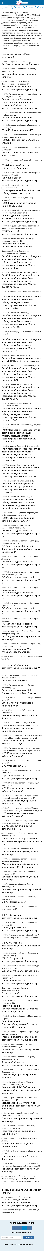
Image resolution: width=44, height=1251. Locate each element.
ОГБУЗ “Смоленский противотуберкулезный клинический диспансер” (20, 946)
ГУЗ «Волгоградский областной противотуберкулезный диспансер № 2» (20, 611)
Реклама (5, 1245)
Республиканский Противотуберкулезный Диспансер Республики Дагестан (19, 1009)
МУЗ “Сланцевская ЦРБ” (14, 766)
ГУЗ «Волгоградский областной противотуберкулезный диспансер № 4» (20, 580)
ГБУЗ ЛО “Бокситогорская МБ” (17, 130)
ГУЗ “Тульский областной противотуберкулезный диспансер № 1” (20, 668)
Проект (7, 7)
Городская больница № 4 (14, 680)
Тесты (31, 7)
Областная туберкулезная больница (20, 971)
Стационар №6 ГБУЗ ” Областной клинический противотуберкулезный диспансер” (20, 1106)
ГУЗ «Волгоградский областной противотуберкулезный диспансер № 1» (20, 533)
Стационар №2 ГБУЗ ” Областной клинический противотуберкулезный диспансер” (20, 1090)
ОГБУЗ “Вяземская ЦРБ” (13, 902)
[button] (41, 2)
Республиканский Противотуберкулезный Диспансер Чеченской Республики (19, 1024)
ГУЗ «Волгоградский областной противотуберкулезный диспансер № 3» (20, 595)
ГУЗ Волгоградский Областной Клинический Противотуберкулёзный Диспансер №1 (20, 549)
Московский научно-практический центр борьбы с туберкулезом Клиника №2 (21, 841)
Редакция (13, 1245)
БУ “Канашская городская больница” (20, 64)
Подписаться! (28, 1237)
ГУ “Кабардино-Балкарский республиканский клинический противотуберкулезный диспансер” (19, 218)
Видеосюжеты (19, 7)
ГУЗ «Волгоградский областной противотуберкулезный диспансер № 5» (20, 564)
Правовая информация (26, 1245)
